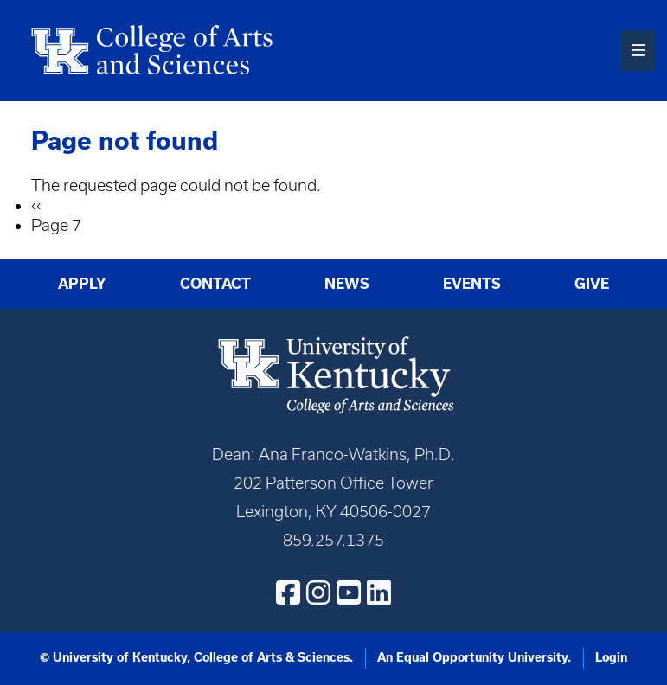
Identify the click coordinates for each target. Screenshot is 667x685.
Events (472, 283)
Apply (82, 283)
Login (611, 657)
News (346, 283)
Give (591, 283)
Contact (215, 283)
